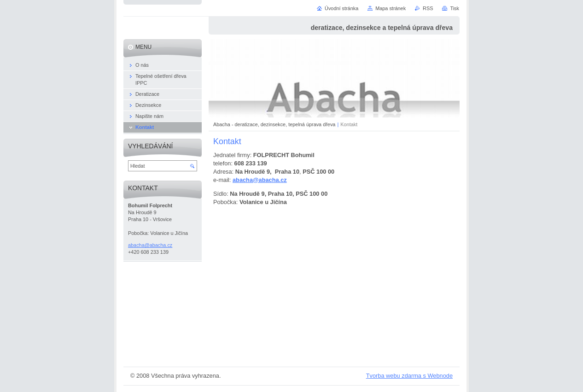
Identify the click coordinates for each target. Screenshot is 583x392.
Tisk (454, 8)
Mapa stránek (390, 8)
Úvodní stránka (341, 8)
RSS (428, 8)
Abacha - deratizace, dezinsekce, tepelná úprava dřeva (274, 124)
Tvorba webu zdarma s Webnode (409, 375)
